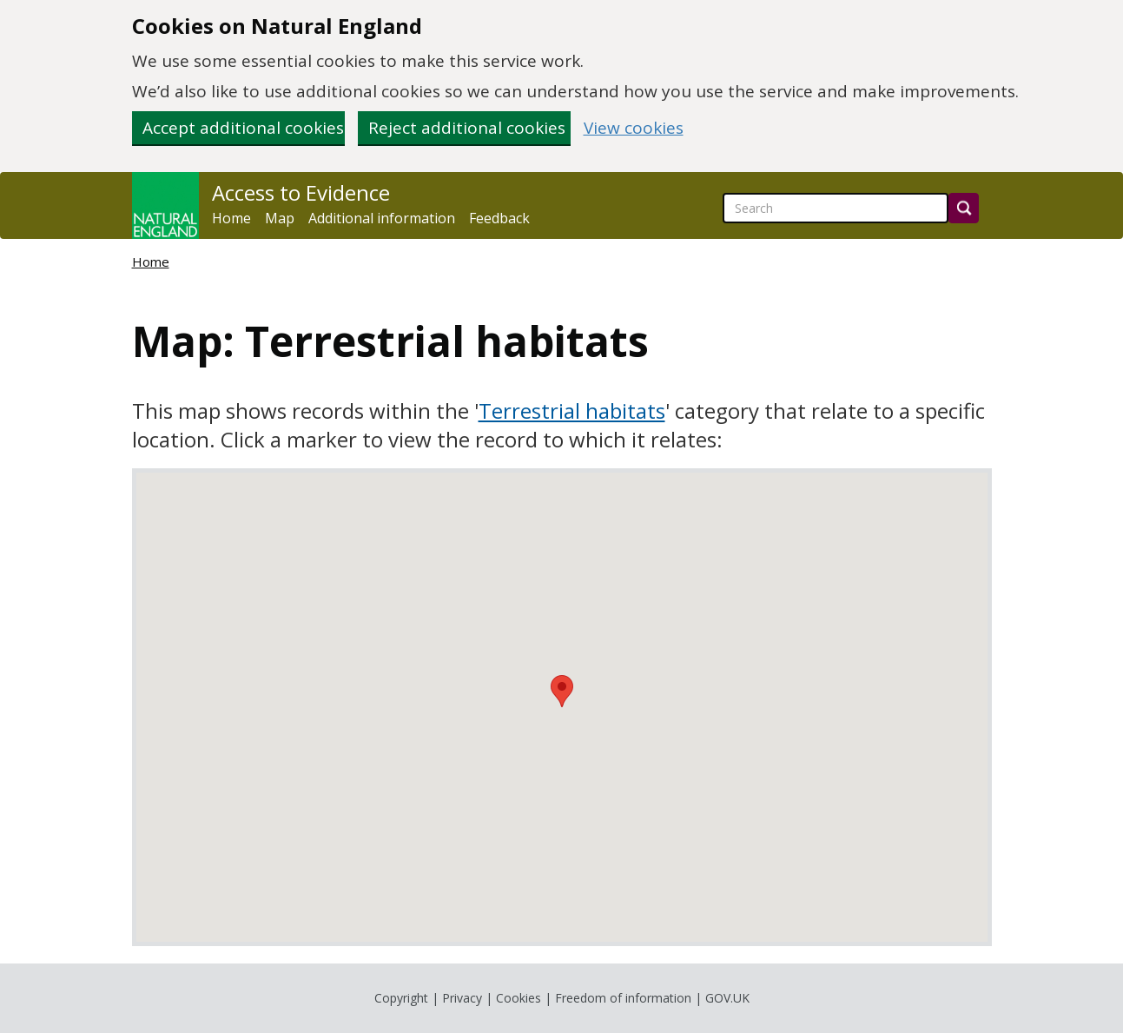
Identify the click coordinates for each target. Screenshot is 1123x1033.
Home (231, 218)
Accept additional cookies (243, 127)
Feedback (499, 218)
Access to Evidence (301, 192)
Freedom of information (623, 998)
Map (279, 218)
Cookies (518, 998)
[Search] (963, 208)
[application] (562, 707)
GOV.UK (727, 998)
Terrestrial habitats (572, 410)
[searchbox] (835, 208)
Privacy (462, 998)
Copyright (401, 998)
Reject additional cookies (466, 127)
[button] (562, 691)
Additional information (381, 218)
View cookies (634, 128)
